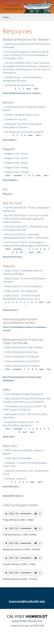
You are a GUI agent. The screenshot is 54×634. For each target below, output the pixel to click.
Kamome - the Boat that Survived (22, 114)
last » (36, 88)
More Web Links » (11, 486)
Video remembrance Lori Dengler (22, 365)
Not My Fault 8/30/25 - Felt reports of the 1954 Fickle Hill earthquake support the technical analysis (25, 218)
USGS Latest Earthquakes (18, 458)
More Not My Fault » (13, 256)
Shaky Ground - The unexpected (21, 290)
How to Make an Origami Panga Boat (24, 393)
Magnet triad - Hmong (16, 167)
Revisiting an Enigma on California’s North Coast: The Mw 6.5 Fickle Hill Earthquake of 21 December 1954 (26, 55)
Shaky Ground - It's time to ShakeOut (23, 286)
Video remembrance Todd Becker (22, 356)
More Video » (9, 436)
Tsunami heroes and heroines (20, 85)
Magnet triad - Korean (16, 153)
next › (29, 88)
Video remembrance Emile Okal (21, 351)
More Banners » (10, 139)
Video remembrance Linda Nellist (22, 361)
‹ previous (17, 175)
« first (7, 175)
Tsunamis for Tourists (16, 119)
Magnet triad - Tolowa (16, 162)
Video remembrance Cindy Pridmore (24, 347)
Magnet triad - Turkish (16, 158)
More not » (8, 193)
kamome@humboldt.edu (27, 601)
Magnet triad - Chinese (17, 171)
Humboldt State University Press (27, 621)
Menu (5, 17)
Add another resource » (13, 495)
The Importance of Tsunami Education (24, 131)
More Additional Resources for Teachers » (22, 93)
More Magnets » (10, 180)
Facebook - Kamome (15, 478)
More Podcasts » (11, 310)
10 (21, 252)
